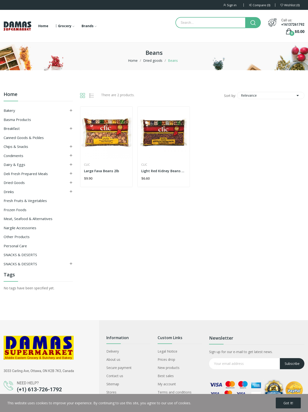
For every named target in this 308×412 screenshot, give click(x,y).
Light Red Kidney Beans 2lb (163, 171)
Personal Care (15, 245)
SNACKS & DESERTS (20, 254)
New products (169, 367)
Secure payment (119, 367)
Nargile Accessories (20, 227)
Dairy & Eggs (14, 164)
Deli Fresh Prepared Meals (26, 173)
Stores (111, 392)
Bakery (9, 110)
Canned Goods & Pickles (24, 137)
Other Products (17, 236)
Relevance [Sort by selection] (271, 95)
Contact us (114, 376)
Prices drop (166, 359)
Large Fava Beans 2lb (101, 171)
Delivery (112, 351)
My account (167, 384)
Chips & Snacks (16, 146)
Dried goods (14, 182)
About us (113, 359)
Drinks (9, 191)
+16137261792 (292, 24)
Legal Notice (167, 351)
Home (10, 94)
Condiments (13, 155)
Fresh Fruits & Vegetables (25, 200)
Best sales (166, 376)
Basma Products (17, 119)
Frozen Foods (15, 209)
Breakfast (12, 128)
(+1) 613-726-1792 (39, 390)
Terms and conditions (175, 392)
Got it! (288, 403)
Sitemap (112, 384)
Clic (87, 164)
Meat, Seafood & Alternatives (28, 218)
